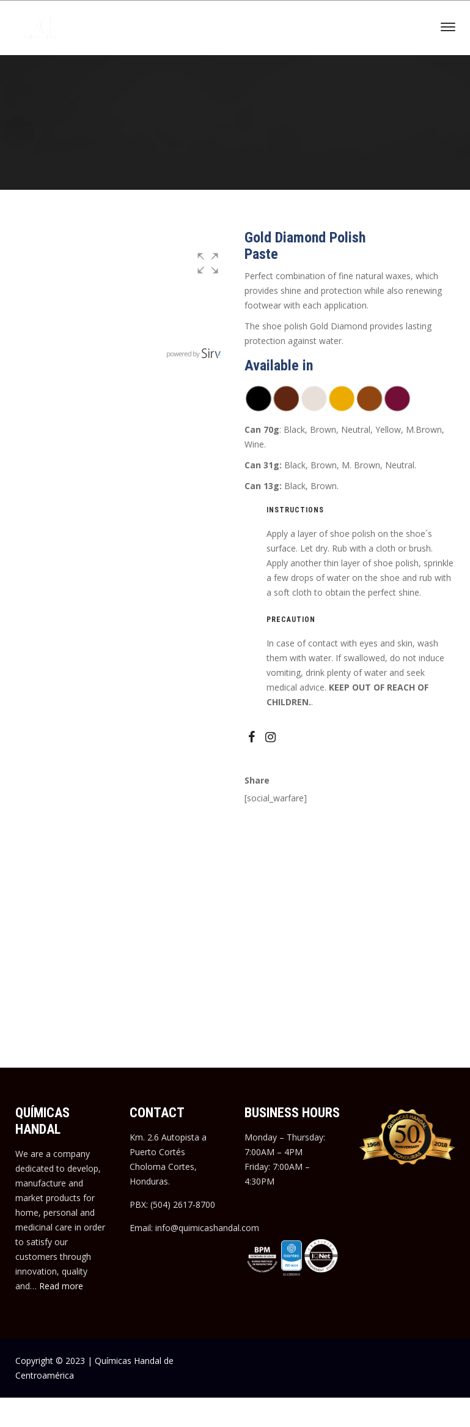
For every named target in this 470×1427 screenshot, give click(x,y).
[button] (207, 263)
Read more (61, 1286)
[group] (120, 304)
